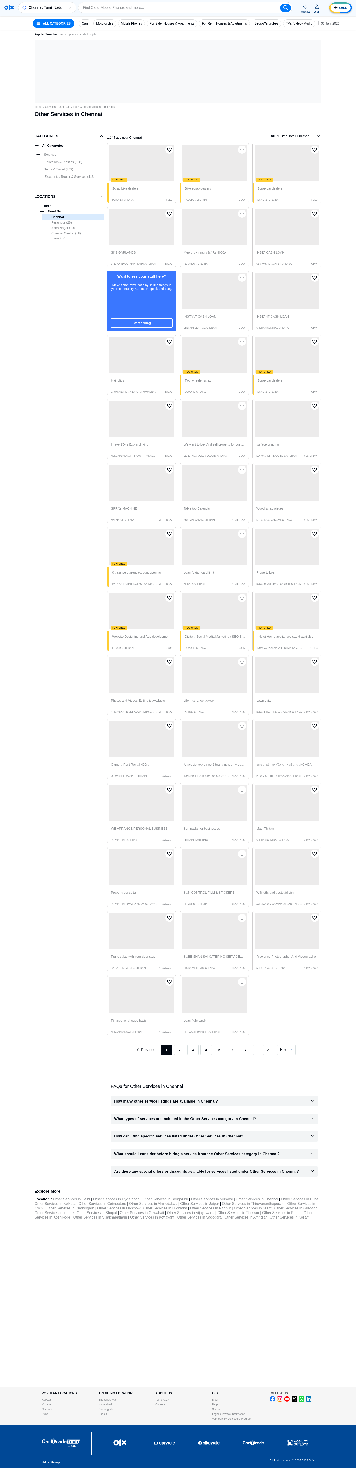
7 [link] (246, 1050)
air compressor (69, 34)
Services (50, 107)
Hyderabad (105, 1404)
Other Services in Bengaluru (165, 1199)
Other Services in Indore (54, 1213)
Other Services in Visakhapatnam (100, 1217)
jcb (94, 34)
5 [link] (219, 1050)
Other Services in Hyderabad (116, 1199)
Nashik (103, 1414)
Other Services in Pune (300, 1199)
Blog (215, 1399)
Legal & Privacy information (228, 1414)
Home (38, 107)
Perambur (61, 222)
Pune (45, 1414)
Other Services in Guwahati (142, 1213)
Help (215, 1404)
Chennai (47, 1409)
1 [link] (167, 1050)
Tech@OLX (162, 1399)
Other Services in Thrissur (238, 1213)
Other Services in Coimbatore (102, 1204)
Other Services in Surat (252, 1208)
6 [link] (232, 1050)
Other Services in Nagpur (210, 1208)
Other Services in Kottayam (152, 1217)
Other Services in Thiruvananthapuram (253, 1204)
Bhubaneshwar (108, 1399)
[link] (286, 1050)
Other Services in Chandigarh (70, 1208)
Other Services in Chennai (257, 1199)
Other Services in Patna (281, 1213)
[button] (69, 7)
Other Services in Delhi (71, 1199)
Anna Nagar (63, 228)
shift (85, 34)
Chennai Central (66, 233)
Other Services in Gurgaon (295, 1208)
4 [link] (206, 1050)
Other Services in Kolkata (55, 1204)
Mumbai (47, 1404)
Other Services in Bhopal (97, 1213)
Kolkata (46, 1399)
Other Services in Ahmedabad (153, 1204)
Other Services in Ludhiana (165, 1208)
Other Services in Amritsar (246, 1217)
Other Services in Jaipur (199, 1204)
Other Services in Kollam (290, 1217)
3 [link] (193, 1050)
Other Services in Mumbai (212, 1199)
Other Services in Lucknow (118, 1208)
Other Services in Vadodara (199, 1217)
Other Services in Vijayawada (190, 1213)
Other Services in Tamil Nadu (97, 107)
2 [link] (180, 1050)
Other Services (68, 107)
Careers (160, 1404)
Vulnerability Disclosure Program (232, 1418)
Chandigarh (106, 1409)
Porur (58, 239)
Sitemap (217, 1409)
